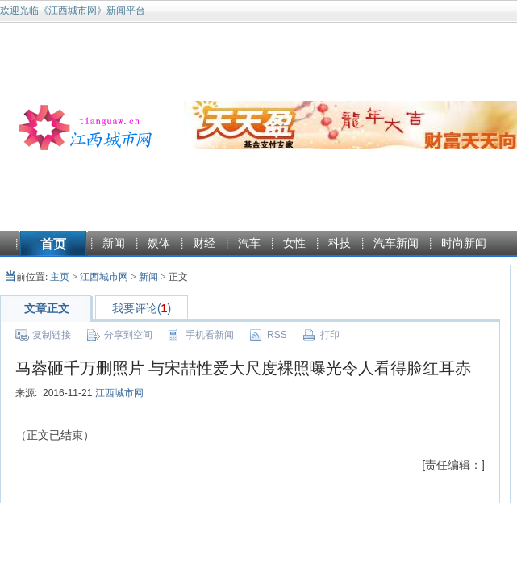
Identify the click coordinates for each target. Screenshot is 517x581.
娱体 (159, 242)
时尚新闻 (463, 242)
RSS (277, 335)
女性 (294, 242)
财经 (204, 242)
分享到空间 (128, 335)
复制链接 (51, 335)
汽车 (249, 242)
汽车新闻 (396, 242)
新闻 (113, 242)
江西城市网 (104, 276)
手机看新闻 (210, 335)
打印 (330, 335)
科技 (339, 242)
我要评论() (141, 308)
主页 (59, 276)
